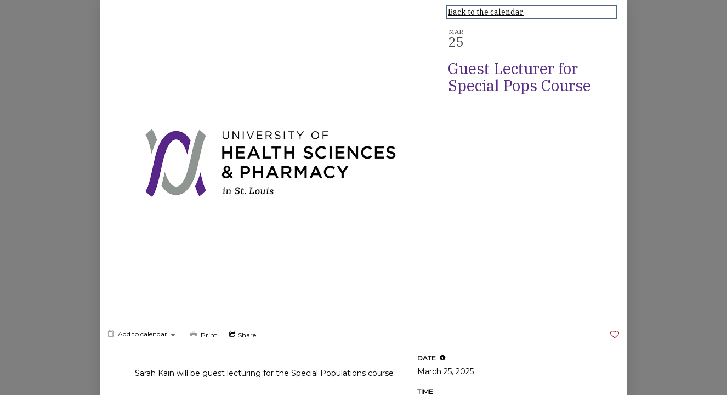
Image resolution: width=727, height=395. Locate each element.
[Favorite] (614, 334)
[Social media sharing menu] (241, 334)
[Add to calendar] (141, 333)
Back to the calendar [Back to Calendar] (486, 12)
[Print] (203, 334)
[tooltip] (442, 357)
